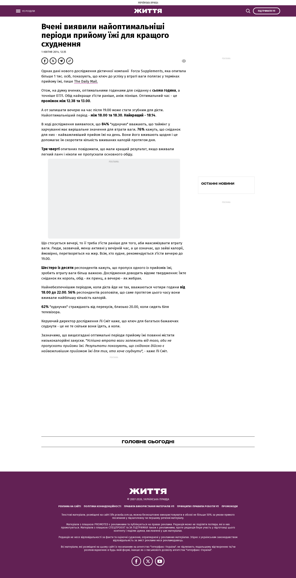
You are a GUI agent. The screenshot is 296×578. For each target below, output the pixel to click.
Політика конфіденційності (102, 506)
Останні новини (217, 183)
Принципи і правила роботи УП (198, 506)
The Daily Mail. (86, 81)
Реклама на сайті (69, 506)
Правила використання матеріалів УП (149, 506)
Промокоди (230, 506)
